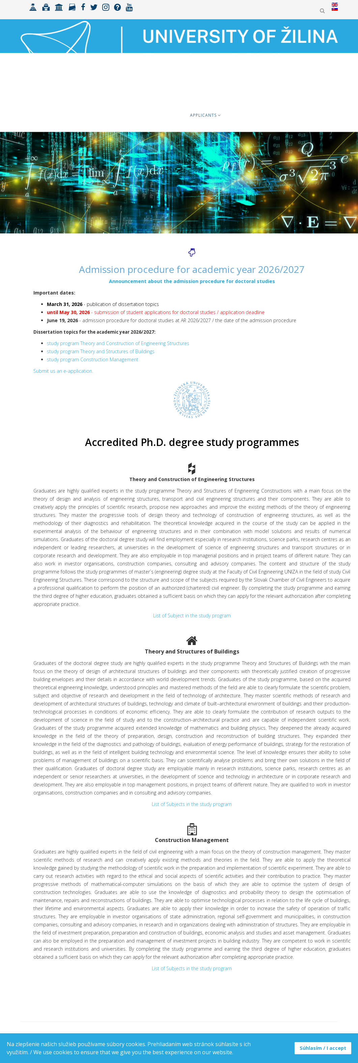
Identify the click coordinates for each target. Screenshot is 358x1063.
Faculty (169, 115)
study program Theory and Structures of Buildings (101, 351)
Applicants (203, 115)
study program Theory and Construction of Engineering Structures (118, 343)
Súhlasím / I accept (323, 1048)
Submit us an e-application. (63, 371)
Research (319, 115)
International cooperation (262, 115)
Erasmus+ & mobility (123, 115)
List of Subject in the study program (192, 615)
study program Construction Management (92, 359)
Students (76, 115)
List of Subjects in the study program (192, 804)
